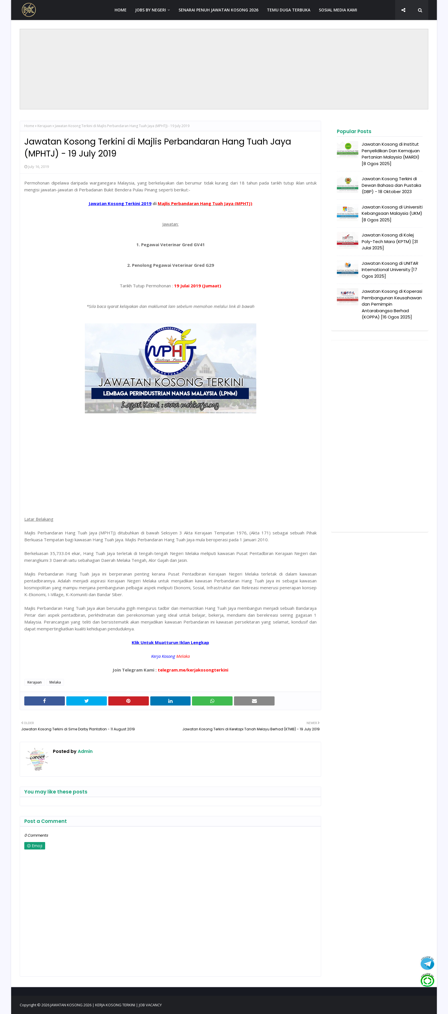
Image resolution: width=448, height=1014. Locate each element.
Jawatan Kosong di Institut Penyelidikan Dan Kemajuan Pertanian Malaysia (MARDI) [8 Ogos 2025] (391, 154)
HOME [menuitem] (121, 10)
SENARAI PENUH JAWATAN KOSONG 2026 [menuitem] (218, 10)
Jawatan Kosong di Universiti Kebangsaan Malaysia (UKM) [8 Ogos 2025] (392, 213)
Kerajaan (44, 125)
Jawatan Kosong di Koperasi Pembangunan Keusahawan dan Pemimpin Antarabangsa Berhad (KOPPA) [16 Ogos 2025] (392, 304)
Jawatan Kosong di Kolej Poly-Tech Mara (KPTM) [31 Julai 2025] (390, 241)
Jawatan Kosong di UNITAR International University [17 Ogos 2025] (390, 269)
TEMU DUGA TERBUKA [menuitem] (288, 10)
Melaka (55, 682)
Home (29, 125)
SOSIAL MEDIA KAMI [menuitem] (338, 10)
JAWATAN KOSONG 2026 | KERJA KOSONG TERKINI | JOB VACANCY (106, 1004)
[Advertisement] (224, 69)
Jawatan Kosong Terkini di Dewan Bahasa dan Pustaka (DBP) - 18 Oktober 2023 (391, 185)
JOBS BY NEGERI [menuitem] (150, 10)
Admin (85, 751)
